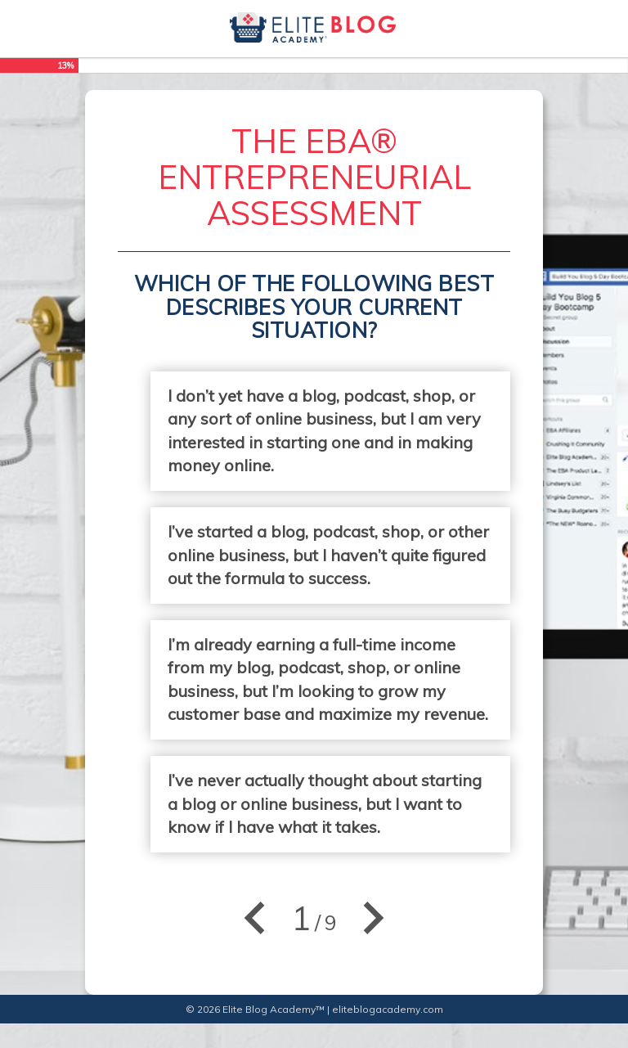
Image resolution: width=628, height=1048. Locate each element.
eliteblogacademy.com (387, 1009)
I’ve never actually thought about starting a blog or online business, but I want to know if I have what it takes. (325, 803)
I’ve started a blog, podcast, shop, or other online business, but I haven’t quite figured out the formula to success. (328, 554)
